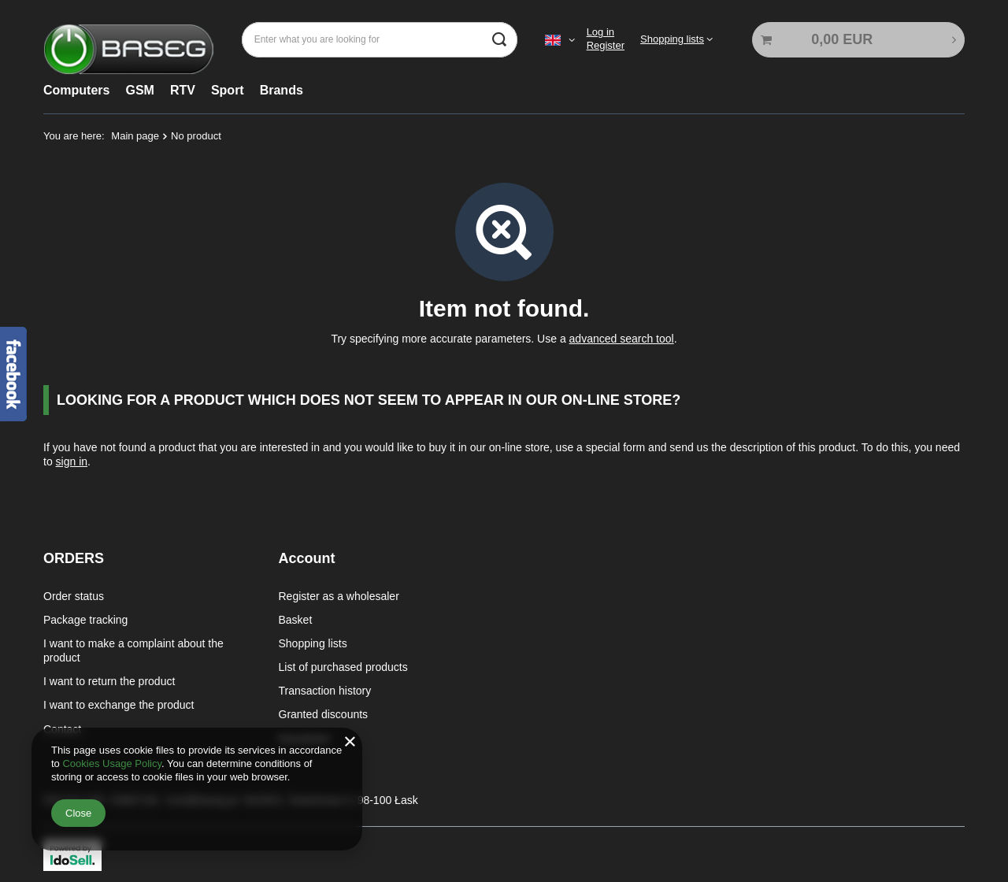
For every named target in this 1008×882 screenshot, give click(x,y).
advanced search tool (621, 338)
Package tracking (85, 618)
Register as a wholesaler (339, 594)
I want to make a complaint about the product (133, 649)
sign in (71, 461)
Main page (135, 136)
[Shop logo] (128, 40)
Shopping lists (672, 39)
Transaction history (325, 689)
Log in (600, 32)
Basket (296, 618)
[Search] (499, 39)
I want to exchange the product (118, 704)
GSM (139, 90)
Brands (281, 90)
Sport (227, 90)
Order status (73, 594)
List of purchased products (343, 665)
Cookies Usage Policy (111, 763)
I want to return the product (109, 679)
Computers (76, 90)
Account (307, 558)
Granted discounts (324, 713)
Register (605, 45)
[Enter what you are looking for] (379, 39)
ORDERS (73, 558)
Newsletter (305, 737)
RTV (182, 90)
